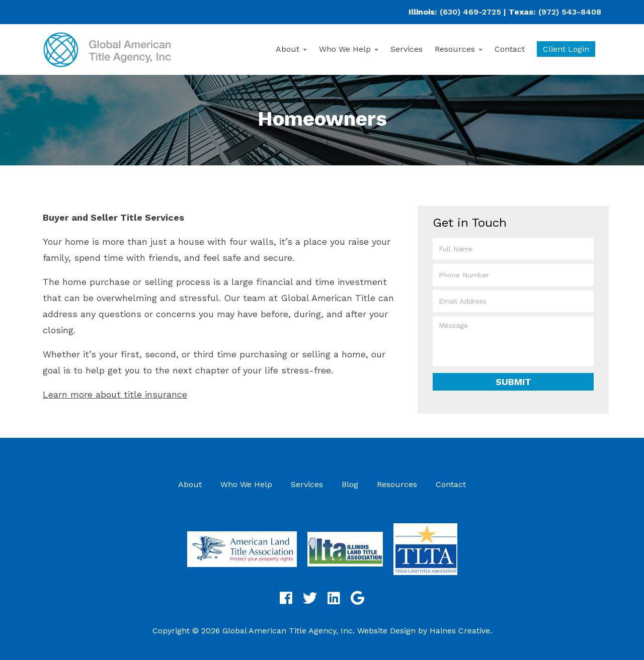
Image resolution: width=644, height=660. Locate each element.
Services (406, 49)
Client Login (566, 49)
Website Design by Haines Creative (423, 630)
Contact (510, 49)
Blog (350, 484)
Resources (458, 49)
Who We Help (348, 49)
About (291, 49)
